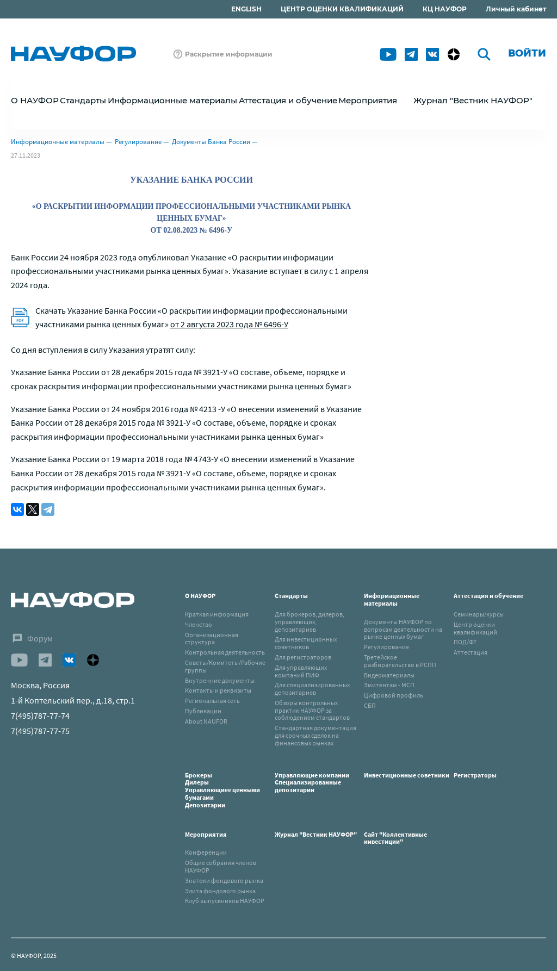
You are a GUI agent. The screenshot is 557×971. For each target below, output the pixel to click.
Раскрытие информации (229, 54)
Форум (40, 638)
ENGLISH (246, 9)
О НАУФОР (200, 596)
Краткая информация (217, 614)
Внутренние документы (220, 680)
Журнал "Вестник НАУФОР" (473, 100)
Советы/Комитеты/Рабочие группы (225, 666)
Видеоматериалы (389, 675)
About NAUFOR (206, 721)
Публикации (203, 711)
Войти (527, 53)
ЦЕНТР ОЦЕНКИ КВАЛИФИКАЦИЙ (342, 9)
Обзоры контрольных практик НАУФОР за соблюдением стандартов (312, 710)
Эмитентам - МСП (389, 685)
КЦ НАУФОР (445, 9)
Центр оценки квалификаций (475, 628)
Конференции (206, 852)
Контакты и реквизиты (218, 690)
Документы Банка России (211, 141)
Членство (198, 624)
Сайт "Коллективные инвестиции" (395, 838)
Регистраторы (475, 775)
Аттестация (470, 652)
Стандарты (291, 596)
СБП (370, 705)
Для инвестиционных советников (306, 643)
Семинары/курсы (479, 614)
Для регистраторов (303, 657)
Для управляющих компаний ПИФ (301, 671)
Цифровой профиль (393, 695)
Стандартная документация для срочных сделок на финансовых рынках (315, 735)
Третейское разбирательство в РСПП (400, 661)
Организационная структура (211, 638)
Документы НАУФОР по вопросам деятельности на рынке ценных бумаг (403, 629)
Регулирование (138, 141)
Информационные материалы (57, 141)
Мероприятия (206, 834)
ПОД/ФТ (465, 642)
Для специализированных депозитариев (312, 688)
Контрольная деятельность (225, 652)
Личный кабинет (516, 9)
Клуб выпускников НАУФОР (224, 901)
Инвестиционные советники (406, 775)
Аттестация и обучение (488, 596)
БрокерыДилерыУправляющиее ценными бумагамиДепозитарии (222, 790)
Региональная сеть (212, 700)
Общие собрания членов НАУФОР (220, 866)
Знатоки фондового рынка (224, 880)
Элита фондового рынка (220, 891)
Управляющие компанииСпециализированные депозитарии (312, 782)
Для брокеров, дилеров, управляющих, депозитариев (309, 621)
